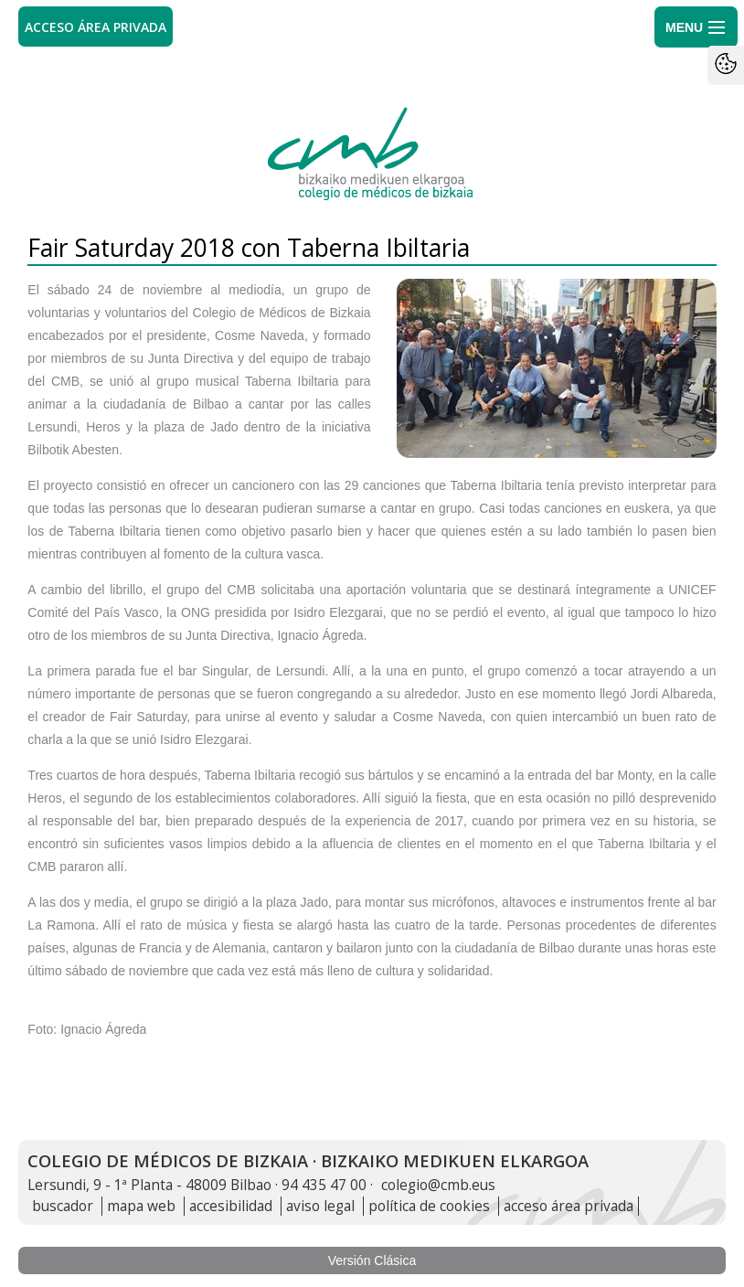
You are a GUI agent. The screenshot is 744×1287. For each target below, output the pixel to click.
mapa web (141, 1206)
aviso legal (320, 1206)
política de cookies (429, 1206)
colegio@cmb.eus (438, 1185)
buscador (62, 1206)
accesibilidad (230, 1206)
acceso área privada (568, 1206)
